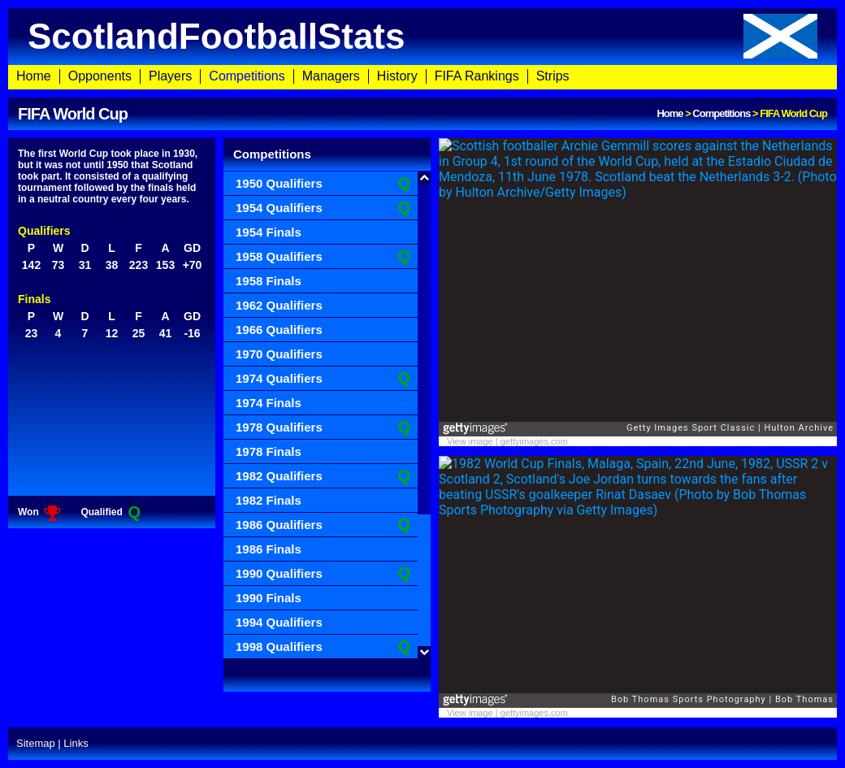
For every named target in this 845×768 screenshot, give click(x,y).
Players (170, 76)
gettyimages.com (534, 441)
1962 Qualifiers (279, 305)
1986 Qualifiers (323, 524)
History (397, 76)
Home (33, 76)
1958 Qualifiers (323, 256)
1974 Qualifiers (323, 378)
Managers (331, 76)
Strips (553, 76)
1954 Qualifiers (323, 207)
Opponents (100, 76)
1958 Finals (268, 281)
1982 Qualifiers (323, 476)
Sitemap (35, 743)
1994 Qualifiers (279, 622)
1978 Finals (268, 451)
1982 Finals (268, 500)
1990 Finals (268, 598)
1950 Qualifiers (323, 183)
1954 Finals (268, 232)
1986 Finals (268, 549)
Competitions (246, 76)
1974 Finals (268, 403)
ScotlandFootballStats (422, 36)
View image (470, 441)
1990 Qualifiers (323, 573)
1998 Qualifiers (323, 646)
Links (75, 743)
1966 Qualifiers (279, 329)
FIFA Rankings (477, 76)
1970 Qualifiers (279, 354)
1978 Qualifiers (323, 427)
